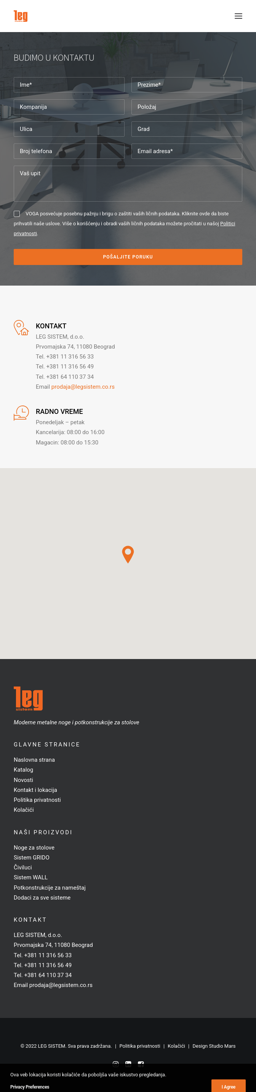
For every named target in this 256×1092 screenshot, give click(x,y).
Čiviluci (23, 867)
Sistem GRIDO (32, 857)
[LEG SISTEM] (20, 16)
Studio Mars (222, 1046)
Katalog (23, 769)
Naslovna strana (34, 759)
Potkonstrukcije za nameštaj (50, 887)
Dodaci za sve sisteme (42, 897)
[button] (238, 16)
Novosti (23, 780)
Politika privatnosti (37, 799)
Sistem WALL (31, 877)
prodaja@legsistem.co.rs (83, 386)
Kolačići (24, 809)
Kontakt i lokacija (35, 790)
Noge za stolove (34, 847)
